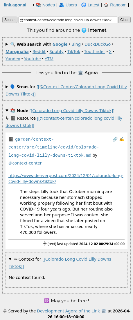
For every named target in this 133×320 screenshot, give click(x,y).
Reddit (39, 51)
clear (124, 20)
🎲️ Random (114, 5)
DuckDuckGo (98, 44)
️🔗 (115, 139)
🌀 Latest (90, 5)
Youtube (32, 58)
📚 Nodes (45, 5)
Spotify (56, 51)
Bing (76, 44)
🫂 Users (68, 5)
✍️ (122, 139)
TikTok (73, 51)
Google (60, 44)
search (9, 20)
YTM (49, 58)
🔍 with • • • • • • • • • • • (60, 51)
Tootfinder (94, 51)
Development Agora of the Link (68, 309)
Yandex (13, 58)
